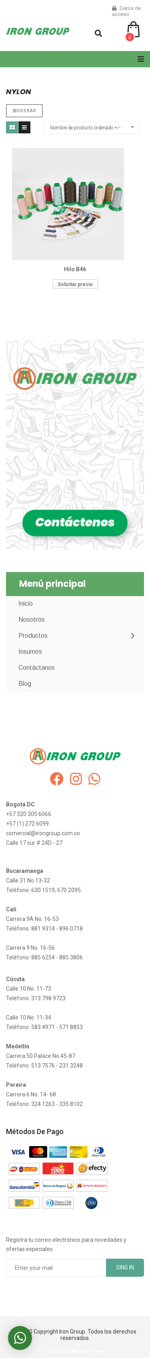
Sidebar (24, 111)
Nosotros (31, 619)
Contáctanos (36, 667)
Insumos (30, 651)
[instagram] (76, 779)
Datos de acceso (126, 11)
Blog (24, 683)
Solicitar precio (75, 284)
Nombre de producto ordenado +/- (85, 128)
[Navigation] (141, 59)
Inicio (25, 603)
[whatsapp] (94, 779)
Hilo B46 (75, 269)
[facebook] (57, 779)
